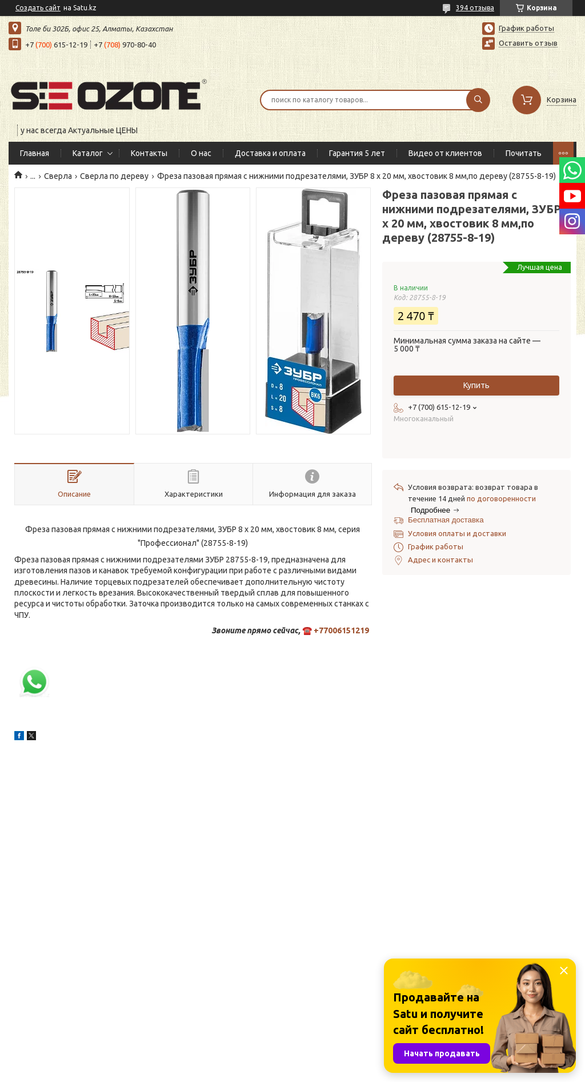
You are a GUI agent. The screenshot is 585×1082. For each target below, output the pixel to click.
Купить (476, 385)
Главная (34, 153)
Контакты (149, 153)
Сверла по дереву (114, 176)
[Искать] (478, 100)
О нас (201, 153)
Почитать (524, 153)
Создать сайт (38, 7)
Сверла (58, 176)
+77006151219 (341, 630)
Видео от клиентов (445, 153)
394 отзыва (475, 7)
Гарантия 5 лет (357, 153)
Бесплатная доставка (446, 520)
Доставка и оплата (270, 153)
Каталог (88, 153)
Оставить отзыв (528, 43)
